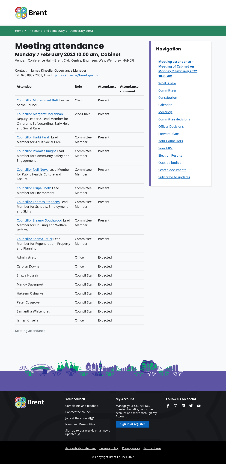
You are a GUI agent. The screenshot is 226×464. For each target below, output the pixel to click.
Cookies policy (108, 448)
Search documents (172, 170)
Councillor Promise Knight (36, 151)
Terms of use (152, 448)
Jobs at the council (79, 418)
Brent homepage (29, 402)
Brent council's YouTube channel (199, 406)
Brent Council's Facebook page (168, 406)
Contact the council (78, 412)
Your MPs (165, 148)
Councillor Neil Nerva (33, 169)
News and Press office (80, 424)
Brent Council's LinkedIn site (183, 406)
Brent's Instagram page (175, 406)
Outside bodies (169, 162)
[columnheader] (44, 89)
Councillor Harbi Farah (33, 137)
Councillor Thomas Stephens (38, 202)
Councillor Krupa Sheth (34, 188)
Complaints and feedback (82, 406)
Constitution (167, 97)
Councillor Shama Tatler (34, 239)
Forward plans (169, 134)
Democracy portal (82, 31)
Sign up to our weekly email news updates (87, 432)
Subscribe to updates (174, 177)
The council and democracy (46, 31)
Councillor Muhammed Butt (37, 100)
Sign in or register (132, 424)
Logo (31, 13)
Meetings (165, 112)
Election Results (170, 155)
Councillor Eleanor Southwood (39, 220)
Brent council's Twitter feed (191, 406)
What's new (167, 83)
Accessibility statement (80, 448)
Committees (167, 90)
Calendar (165, 105)
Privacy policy (131, 448)
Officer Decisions (171, 126)
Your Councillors (170, 141)
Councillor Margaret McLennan (40, 114)
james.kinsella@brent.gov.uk (76, 75)
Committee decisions (174, 119)
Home (19, 31)
